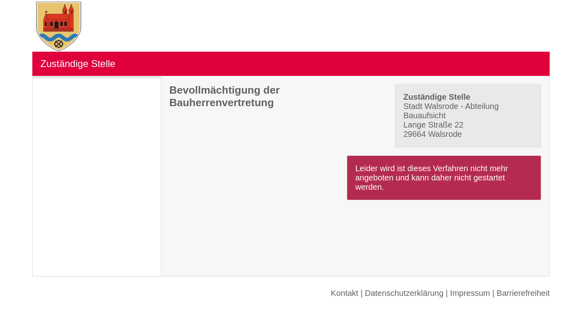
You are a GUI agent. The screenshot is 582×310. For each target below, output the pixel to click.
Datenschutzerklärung (404, 293)
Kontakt (344, 293)
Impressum (470, 293)
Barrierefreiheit (523, 293)
